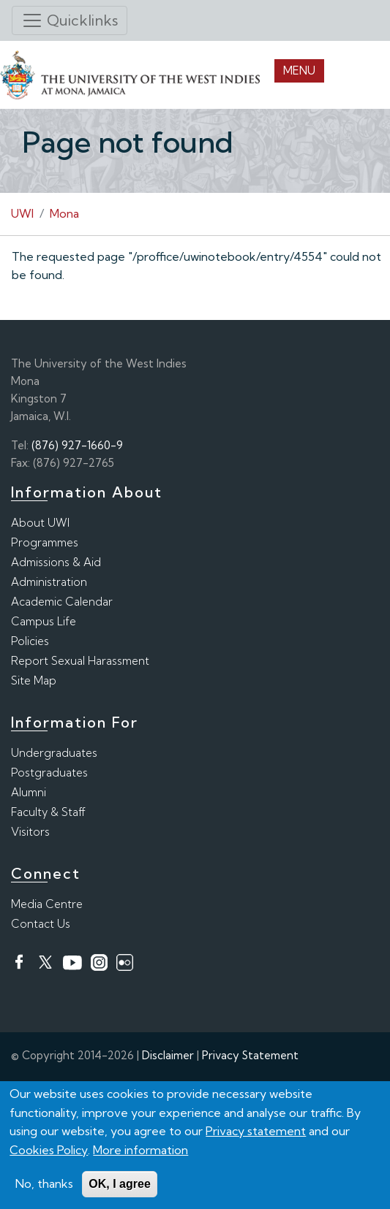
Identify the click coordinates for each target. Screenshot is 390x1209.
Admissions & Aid (56, 562)
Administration (49, 582)
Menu (299, 70)
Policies (30, 641)
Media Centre (47, 904)
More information (140, 1151)
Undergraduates (54, 753)
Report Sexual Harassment (80, 661)
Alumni (28, 792)
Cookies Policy (49, 1151)
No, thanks (44, 1185)
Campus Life (43, 621)
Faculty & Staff (48, 812)
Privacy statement (256, 1133)
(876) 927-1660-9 (77, 445)
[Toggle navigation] (69, 20)
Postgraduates (49, 772)
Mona (64, 213)
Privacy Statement (250, 1055)
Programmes (44, 542)
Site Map (33, 680)
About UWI (40, 523)
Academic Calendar (62, 602)
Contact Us (40, 924)
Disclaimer (168, 1055)
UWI (22, 213)
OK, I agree (119, 1186)
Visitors (30, 832)
